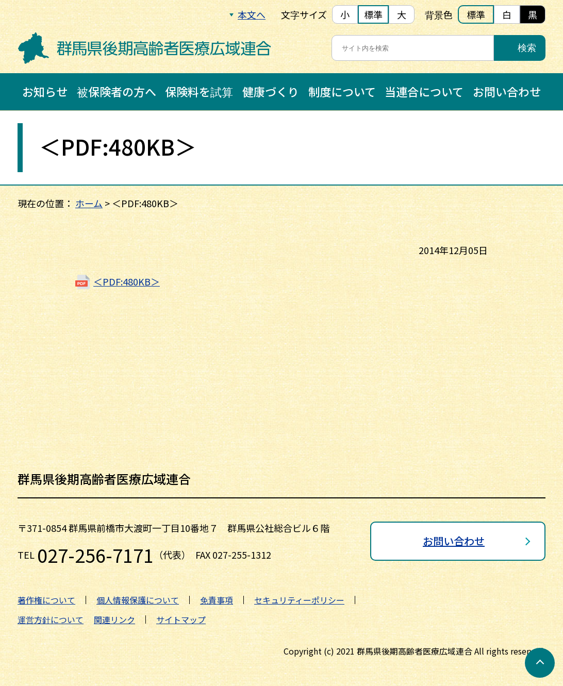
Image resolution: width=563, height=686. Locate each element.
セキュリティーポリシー (299, 600)
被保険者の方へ (116, 91)
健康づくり (270, 91)
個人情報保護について (137, 600)
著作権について (46, 600)
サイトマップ (181, 619)
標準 (373, 14)
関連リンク (114, 619)
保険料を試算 (199, 91)
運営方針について (51, 619)
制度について (342, 91)
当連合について (424, 91)
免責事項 (216, 600)
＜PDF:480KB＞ (126, 281)
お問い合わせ (507, 91)
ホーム (89, 203)
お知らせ (45, 91)
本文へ (252, 14)
